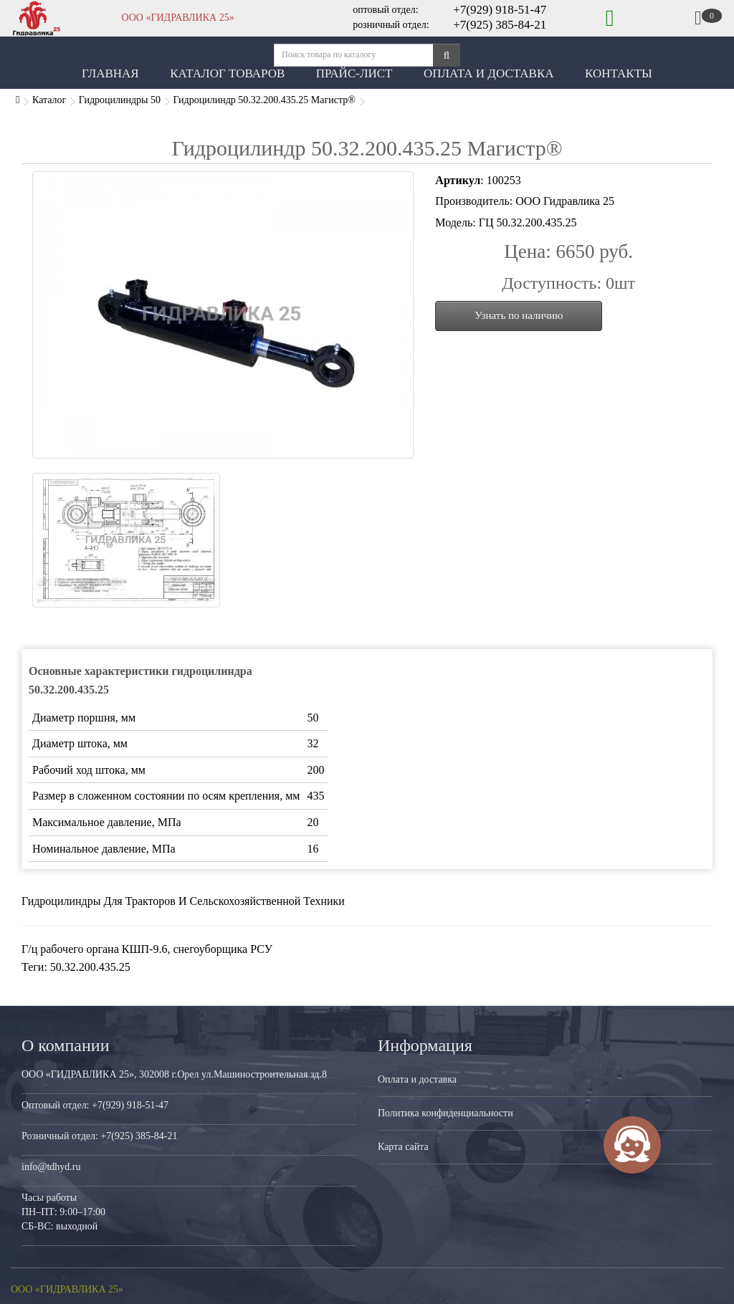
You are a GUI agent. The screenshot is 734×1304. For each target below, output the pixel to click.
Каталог (49, 100)
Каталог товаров (227, 73)
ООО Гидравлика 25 (564, 201)
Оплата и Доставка (489, 73)
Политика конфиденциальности (445, 1113)
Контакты (618, 73)
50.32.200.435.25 (90, 967)
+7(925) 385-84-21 (499, 25)
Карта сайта (403, 1146)
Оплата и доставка (417, 1079)
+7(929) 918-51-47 (499, 9)
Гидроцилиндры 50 (120, 100)
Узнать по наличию (519, 315)
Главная (110, 73)
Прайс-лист (354, 73)
